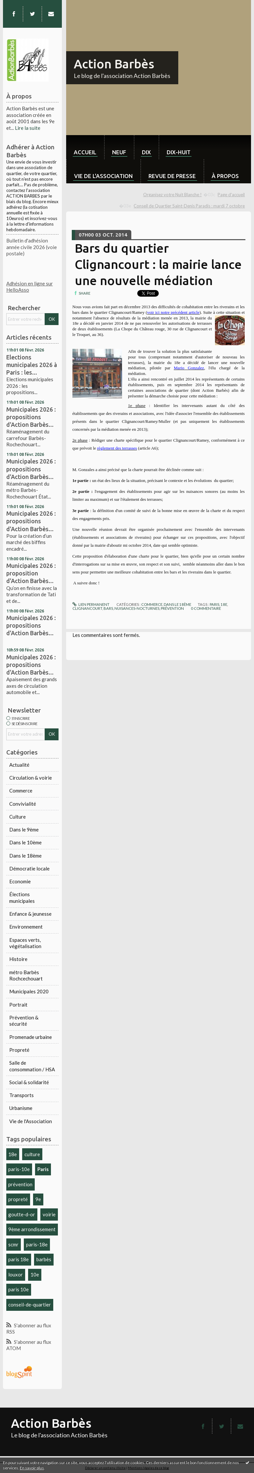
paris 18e (18, 1259)
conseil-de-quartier (29, 1304)
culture (32, 1154)
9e (38, 1199)
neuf (119, 152)
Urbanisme (20, 1108)
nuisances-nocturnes (136, 608)
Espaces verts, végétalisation (25, 943)
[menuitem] (85, 147)
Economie (20, 881)
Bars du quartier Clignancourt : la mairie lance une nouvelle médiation (158, 264)
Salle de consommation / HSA (32, 1066)
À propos (225, 176)
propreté (18, 1199)
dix (146, 152)
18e (12, 1154)
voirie (49, 1214)
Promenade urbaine (30, 1037)
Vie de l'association (103, 176)
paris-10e (19, 1169)
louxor (15, 1274)
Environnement (26, 927)
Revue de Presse (172, 176)
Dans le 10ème (25, 842)
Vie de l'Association (30, 1121)
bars (108, 608)
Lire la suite (27, 128)
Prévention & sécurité (23, 1020)
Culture (17, 817)
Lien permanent (90, 604)
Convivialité (22, 804)
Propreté (19, 1050)
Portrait (18, 1005)
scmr (13, 1244)
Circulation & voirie (30, 778)
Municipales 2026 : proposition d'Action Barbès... (31, 573)
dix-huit (178, 152)
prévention (20, 1184)
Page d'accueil (231, 194)
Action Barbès (114, 64)
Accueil (85, 152)
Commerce (20, 790)
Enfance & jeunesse (30, 914)
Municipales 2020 (29, 991)
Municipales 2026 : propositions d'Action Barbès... (31, 417)
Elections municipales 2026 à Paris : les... (31, 365)
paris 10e (18, 1289)
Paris (43, 1169)
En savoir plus (32, 1467)
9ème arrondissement (32, 1229)
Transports (21, 1095)
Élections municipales (22, 897)
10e (34, 1274)
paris (214, 604)
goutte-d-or (21, 1214)
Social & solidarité (29, 1082)
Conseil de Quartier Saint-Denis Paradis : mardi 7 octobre (189, 205)
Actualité (19, 765)
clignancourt (87, 608)
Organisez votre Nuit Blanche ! (172, 194)
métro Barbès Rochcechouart (26, 975)
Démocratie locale (29, 868)
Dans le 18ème (25, 856)
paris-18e (37, 1244)
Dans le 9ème (24, 829)
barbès (43, 1259)
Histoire (18, 959)
